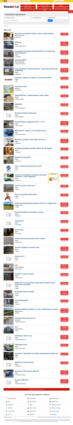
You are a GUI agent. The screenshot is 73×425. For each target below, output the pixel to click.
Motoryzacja (32, 398)
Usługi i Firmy (10, 411)
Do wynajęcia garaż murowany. (24, 291)
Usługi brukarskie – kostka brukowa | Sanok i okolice (32, 95)
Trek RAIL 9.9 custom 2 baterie (24, 274)
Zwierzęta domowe (55, 405)
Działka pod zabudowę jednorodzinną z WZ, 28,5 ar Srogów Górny (36, 203)
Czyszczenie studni (21, 86)
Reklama (23, 1)
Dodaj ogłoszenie (11, 1)
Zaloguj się (56, 0)
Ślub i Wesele (32, 411)
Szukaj (50, 20)
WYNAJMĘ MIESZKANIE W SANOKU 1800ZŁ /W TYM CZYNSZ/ (33, 148)
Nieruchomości (54, 398)
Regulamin (55, 417)
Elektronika (9, 405)
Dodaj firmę (17, 1)
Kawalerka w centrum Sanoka (24, 362)
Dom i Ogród (32, 401)
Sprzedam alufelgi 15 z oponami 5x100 (27, 247)
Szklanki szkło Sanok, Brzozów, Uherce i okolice (30, 238)
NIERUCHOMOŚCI (45, 5)
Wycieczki (31, 414)
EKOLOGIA (44, 7)
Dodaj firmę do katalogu (47, 417)
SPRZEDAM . (18, 104)
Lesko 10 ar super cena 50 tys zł (25, 185)
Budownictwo (53, 401)
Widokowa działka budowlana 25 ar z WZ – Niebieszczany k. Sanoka (36, 309)
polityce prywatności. (54, 421)
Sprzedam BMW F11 (21, 60)
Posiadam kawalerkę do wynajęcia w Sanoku (29, 212)
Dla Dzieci (9, 408)
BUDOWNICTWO (28, 7)
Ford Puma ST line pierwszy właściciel (27, 371)
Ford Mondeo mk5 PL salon (23, 336)
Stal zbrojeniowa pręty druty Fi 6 (25, 318)
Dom (16, 327)
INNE (44, 10)
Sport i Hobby (32, 408)
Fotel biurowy (19, 221)
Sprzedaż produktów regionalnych (26, 113)
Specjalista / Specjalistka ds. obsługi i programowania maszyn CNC (36, 353)
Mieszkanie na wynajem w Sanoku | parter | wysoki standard (34, 33)
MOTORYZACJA (28, 5)
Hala (16, 265)
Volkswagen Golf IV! (21, 344)
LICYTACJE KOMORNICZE (61, 7)
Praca (8, 401)
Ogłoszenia (6, 25)
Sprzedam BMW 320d (21, 380)
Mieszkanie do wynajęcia (23, 157)
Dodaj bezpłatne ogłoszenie (36, 389)
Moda (30, 405)
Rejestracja (61, 0)
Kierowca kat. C (20, 256)
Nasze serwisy (64, 417)
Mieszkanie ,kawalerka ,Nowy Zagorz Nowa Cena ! (30, 139)
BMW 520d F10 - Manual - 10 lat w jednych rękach (30, 131)
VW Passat (18, 42)
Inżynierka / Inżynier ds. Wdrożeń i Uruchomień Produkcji (33, 78)
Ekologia (9, 414)
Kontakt (69, 417)
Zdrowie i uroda (54, 411)
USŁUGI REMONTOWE (21, 300)
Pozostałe (53, 414)
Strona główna (40, 417)
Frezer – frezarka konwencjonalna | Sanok (28, 166)
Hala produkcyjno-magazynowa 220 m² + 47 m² (30, 122)
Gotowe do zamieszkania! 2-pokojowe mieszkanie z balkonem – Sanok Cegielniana (31, 175)
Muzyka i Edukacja (54, 408)
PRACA (61, 5)
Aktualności (27, 1)
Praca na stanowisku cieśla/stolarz (26, 194)
